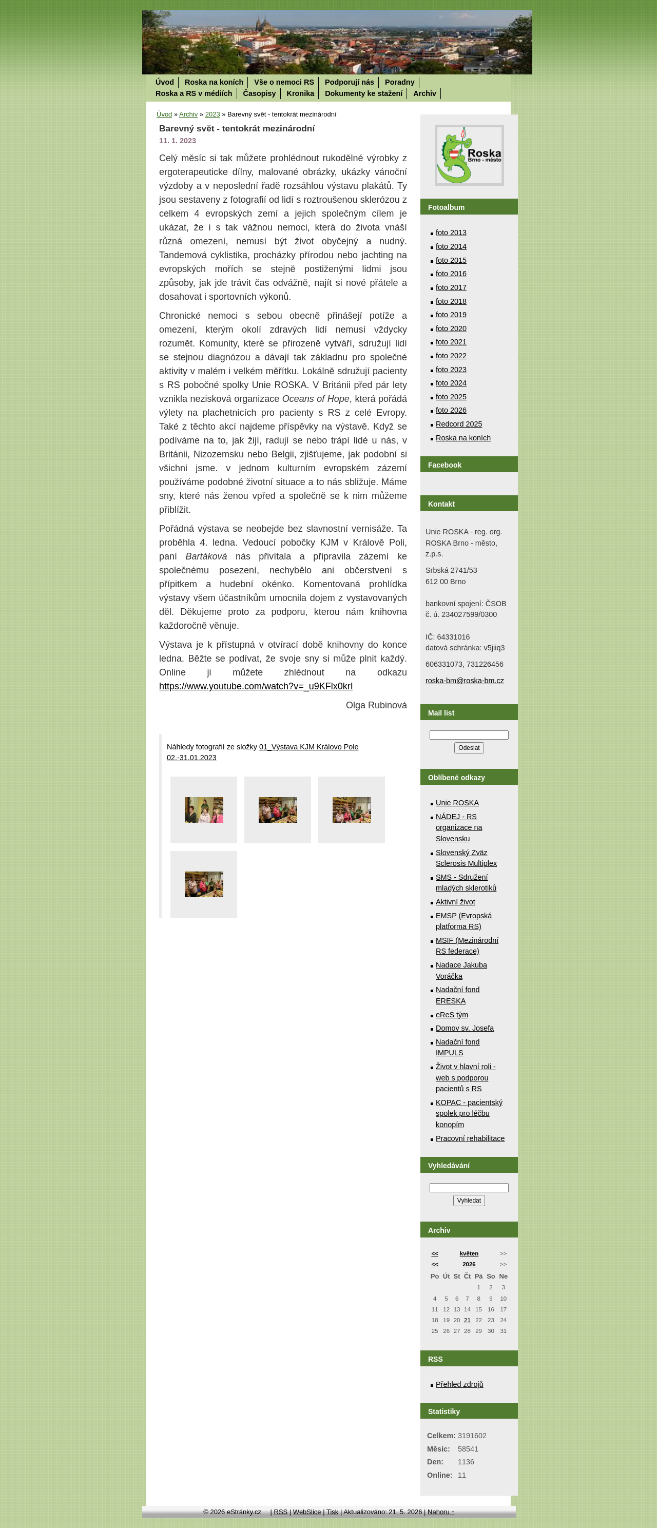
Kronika (301, 93)
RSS (281, 1512)
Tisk (332, 1512)
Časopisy (259, 93)
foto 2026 (451, 410)
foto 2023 (451, 369)
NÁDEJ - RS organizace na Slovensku (459, 828)
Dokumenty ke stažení (363, 93)
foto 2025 (451, 397)
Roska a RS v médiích (194, 93)
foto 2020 (451, 328)
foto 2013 (451, 232)
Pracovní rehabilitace (470, 1138)
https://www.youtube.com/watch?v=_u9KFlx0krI (256, 686)
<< (434, 1253)
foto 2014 (451, 246)
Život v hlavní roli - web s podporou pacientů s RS (466, 1077)
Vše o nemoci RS (284, 82)
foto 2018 (451, 301)
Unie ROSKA (457, 803)
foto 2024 (451, 383)
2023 (212, 114)
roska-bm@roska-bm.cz (465, 680)
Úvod (165, 82)
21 (467, 1320)
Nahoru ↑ (441, 1512)
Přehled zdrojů (460, 1384)
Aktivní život (455, 902)
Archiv (424, 93)
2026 (469, 1264)
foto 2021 (451, 342)
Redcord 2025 (459, 424)
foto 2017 (451, 287)
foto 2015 (451, 260)
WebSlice (307, 1512)
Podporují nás (349, 82)
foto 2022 (451, 356)
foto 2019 (451, 315)
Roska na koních (214, 82)
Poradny (400, 82)
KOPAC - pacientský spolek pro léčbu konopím (469, 1113)
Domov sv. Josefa (465, 1028)
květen (469, 1253)
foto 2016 (451, 273)
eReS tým (452, 1015)
